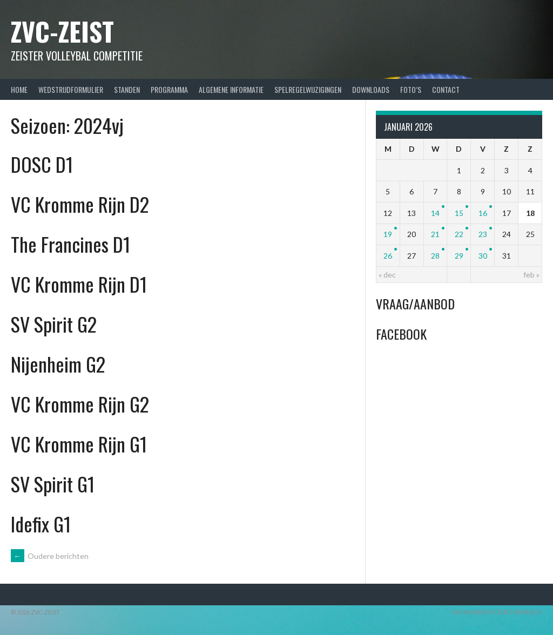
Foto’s (410, 89)
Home (19, 89)
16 (482, 213)
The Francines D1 (70, 243)
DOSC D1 (42, 164)
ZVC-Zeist (62, 31)
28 (435, 255)
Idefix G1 (41, 523)
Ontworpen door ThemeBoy (496, 612)
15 (459, 213)
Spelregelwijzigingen (307, 89)
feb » (531, 274)
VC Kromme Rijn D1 (79, 283)
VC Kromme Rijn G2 (80, 403)
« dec (387, 274)
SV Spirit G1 (53, 483)
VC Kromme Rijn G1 (79, 443)
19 (387, 234)
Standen (127, 89)
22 (459, 234)
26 (387, 255)
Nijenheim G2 (58, 363)
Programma (169, 89)
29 (459, 255)
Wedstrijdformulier (70, 89)
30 (482, 255)
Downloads (370, 89)
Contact (446, 89)
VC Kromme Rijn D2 (80, 204)
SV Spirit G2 (54, 323)
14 (435, 213)
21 (435, 234)
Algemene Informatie (231, 89)
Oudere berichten (50, 555)
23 (482, 234)
